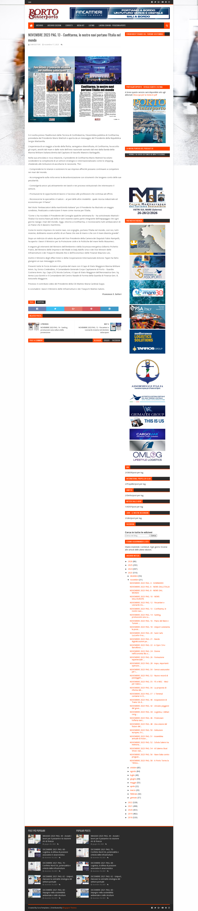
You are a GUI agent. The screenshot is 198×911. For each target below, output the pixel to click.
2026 (130, 561)
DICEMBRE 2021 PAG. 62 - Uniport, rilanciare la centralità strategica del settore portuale (58, 879)
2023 (130, 573)
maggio (133, 783)
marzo (133, 790)
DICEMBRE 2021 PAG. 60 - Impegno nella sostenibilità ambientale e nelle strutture (54, 892)
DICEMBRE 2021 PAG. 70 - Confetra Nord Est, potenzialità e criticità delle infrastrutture (56, 865)
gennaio (134, 798)
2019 (130, 814)
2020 (130, 810)
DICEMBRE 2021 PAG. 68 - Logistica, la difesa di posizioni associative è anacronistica (55, 852)
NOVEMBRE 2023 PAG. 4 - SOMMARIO (146, 583)
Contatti (69, 25)
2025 (130, 565)
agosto (133, 771)
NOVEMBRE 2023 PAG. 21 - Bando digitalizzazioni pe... (145, 640)
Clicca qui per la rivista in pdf (145, 95)
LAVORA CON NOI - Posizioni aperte (112, 25)
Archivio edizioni (54, 25)
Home (29, 2)
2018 (130, 817)
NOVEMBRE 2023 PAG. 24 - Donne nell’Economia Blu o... (145, 652)
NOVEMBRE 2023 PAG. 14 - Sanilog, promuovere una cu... (145, 616)
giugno (133, 779)
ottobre (133, 768)
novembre (134, 580)
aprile (132, 786)
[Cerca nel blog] (137, 535)
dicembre (134, 576)
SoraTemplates (43, 908)
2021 (130, 806)
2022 (130, 802)
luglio (132, 775)
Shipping (40, 302)
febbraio (134, 794)
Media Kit (80, 25)
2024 (130, 569)
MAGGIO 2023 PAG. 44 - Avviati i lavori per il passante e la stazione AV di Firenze (57, 838)
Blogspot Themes (70, 908)
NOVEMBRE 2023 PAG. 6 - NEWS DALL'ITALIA (150, 587)
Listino (91, 25)
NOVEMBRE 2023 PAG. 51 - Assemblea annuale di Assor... (146, 737)
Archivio (39, 25)
